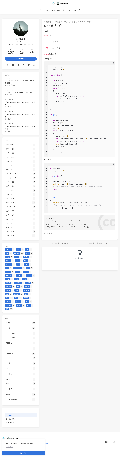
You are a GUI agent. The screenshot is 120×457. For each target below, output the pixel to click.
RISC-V (7, 85)
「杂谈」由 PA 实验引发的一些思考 (18, 93)
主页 (41, 10)
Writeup (8, 107)
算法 (50, 233)
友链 (64, 10)
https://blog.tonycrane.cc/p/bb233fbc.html (63, 221)
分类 (53, 10)
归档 (47, 10)
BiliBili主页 (20, 59)
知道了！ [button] (23, 453)
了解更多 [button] (9, 446)
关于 (70, 10)
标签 (58, 10)
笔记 (13, 85)
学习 (11, 95)
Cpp (47, 233)
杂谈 (6, 95)
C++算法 (64, 22)
